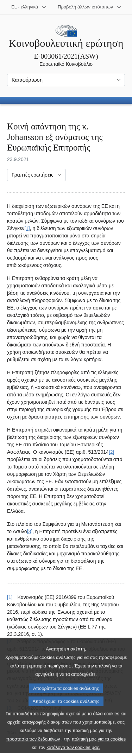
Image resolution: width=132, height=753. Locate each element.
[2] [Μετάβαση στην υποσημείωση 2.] (111, 452)
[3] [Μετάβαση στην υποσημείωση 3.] (29, 531)
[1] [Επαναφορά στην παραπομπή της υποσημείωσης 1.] (10, 597)
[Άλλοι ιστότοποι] (89, 7)
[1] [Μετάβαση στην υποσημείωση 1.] (27, 228)
